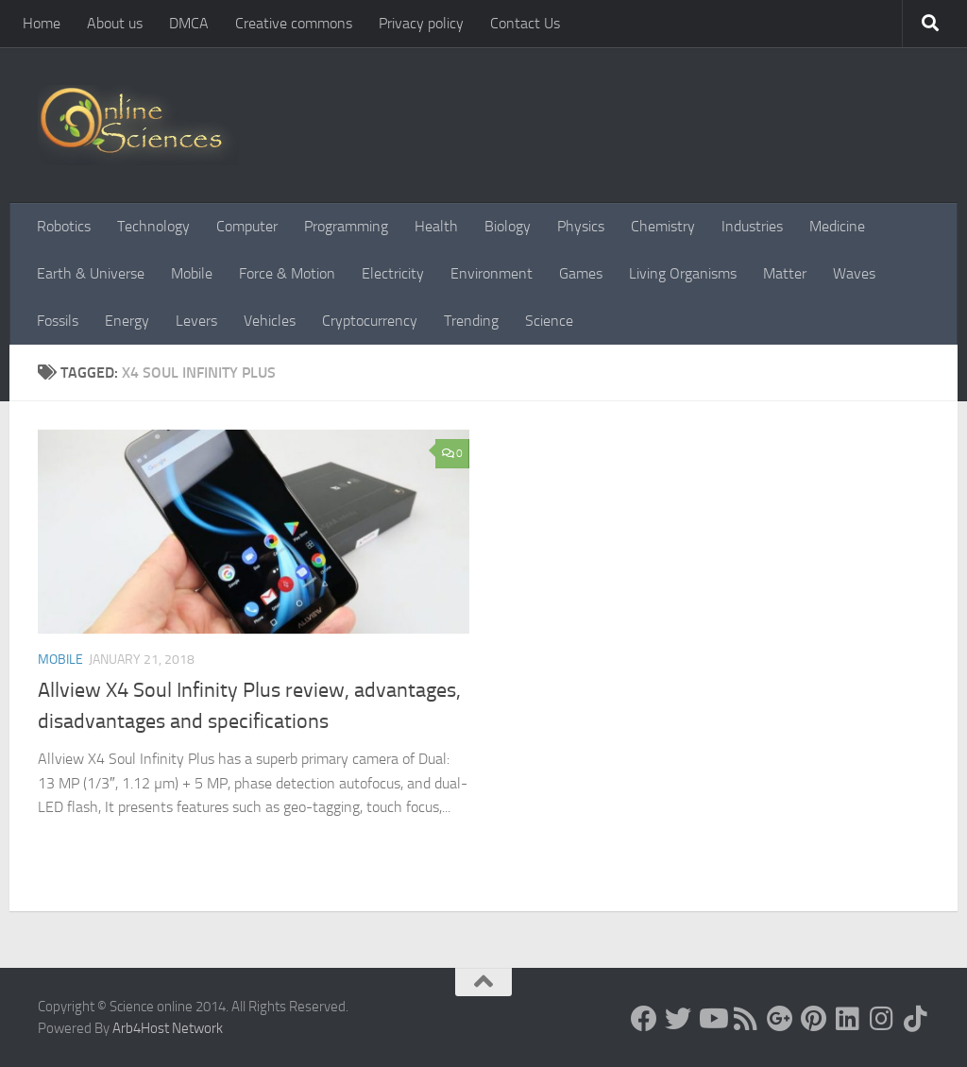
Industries (752, 226)
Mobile (191, 273)
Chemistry (663, 226)
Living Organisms (683, 273)
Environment (491, 273)
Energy (127, 321)
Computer (247, 226)
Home (41, 23)
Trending (471, 321)
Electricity (393, 273)
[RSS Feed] (746, 1019)
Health (436, 226)
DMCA (189, 23)
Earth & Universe (90, 273)
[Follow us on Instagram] (882, 1019)
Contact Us (525, 23)
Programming (346, 226)
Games (580, 273)
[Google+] (780, 1019)
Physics (580, 226)
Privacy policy (421, 23)
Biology (507, 226)
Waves (854, 273)
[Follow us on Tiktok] (916, 1019)
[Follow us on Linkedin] (848, 1019)
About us (115, 23)
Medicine (837, 226)
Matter (784, 273)
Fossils (57, 321)
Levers (196, 321)
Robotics (64, 226)
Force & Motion (287, 273)
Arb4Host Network (167, 1028)
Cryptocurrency (369, 321)
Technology (153, 226)
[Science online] (644, 1019)
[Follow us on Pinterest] (814, 1019)
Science (549, 321)
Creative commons (293, 23)
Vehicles (270, 321)
